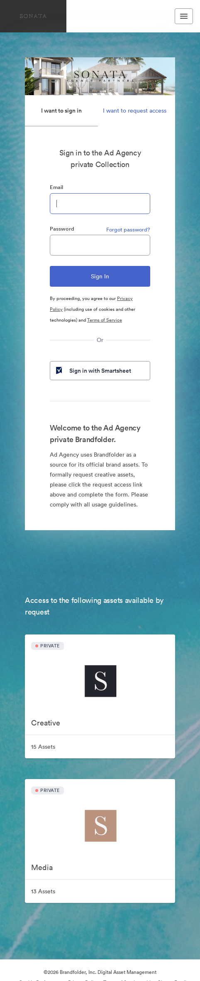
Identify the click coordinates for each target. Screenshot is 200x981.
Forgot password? (128, 229)
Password (62, 228)
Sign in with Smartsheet (92, 370)
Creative (45, 723)
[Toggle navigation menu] (184, 16)
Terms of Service (104, 320)
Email (56, 187)
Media (42, 867)
